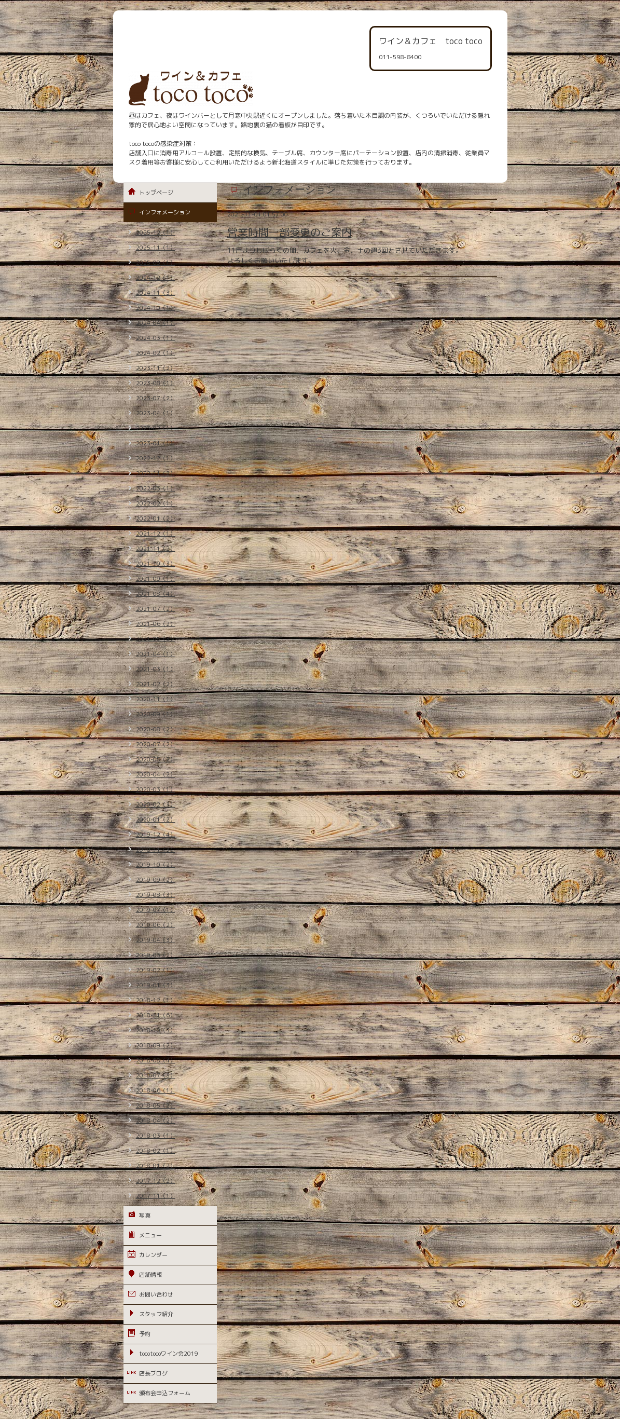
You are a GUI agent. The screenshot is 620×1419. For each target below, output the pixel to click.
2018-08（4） (155, 1060)
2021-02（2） (155, 684)
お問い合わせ (156, 1294)
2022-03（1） (155, 488)
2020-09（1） (155, 714)
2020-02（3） (155, 804)
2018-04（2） (155, 1120)
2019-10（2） (155, 865)
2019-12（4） (155, 834)
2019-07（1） (155, 910)
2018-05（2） (155, 1105)
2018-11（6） (155, 1015)
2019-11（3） (155, 849)
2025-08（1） (155, 262)
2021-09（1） (155, 579)
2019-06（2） (155, 925)
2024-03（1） (155, 338)
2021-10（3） (155, 564)
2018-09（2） (155, 1045)
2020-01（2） (155, 819)
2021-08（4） (155, 594)
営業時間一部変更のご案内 (289, 232)
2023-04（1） (155, 413)
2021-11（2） (155, 548)
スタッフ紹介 (156, 1314)
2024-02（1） (155, 353)
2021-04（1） (155, 654)
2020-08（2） (155, 729)
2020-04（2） (155, 774)
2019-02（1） (155, 970)
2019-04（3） (155, 940)
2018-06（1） (155, 1090)
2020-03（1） (155, 789)
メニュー (150, 1235)
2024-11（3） (155, 293)
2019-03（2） (155, 955)
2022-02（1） (155, 503)
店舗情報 (150, 1275)
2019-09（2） (155, 880)
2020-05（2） (155, 759)
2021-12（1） (155, 533)
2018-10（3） (155, 1030)
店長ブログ (153, 1373)
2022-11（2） (155, 473)
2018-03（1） (155, 1135)
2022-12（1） (155, 458)
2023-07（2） (155, 398)
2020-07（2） (155, 744)
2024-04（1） (155, 323)
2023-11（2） (155, 368)
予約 (144, 1334)
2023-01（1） (155, 443)
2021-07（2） (155, 609)
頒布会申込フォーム (164, 1393)
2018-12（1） (155, 1000)
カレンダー (153, 1255)
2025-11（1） (155, 247)
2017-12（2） (155, 1181)
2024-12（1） (155, 278)
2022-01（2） (155, 518)
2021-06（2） (155, 624)
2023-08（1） (155, 383)
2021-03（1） (155, 669)
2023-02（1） (155, 428)
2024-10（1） (155, 308)
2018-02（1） (155, 1151)
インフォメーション (164, 212)
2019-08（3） (155, 895)
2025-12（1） (155, 232)
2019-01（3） (155, 985)
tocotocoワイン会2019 (168, 1353)
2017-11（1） (155, 1196)
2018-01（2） (155, 1166)
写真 (144, 1215)
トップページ (156, 192)
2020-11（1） (155, 699)
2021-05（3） (155, 639)
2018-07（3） (155, 1075)
